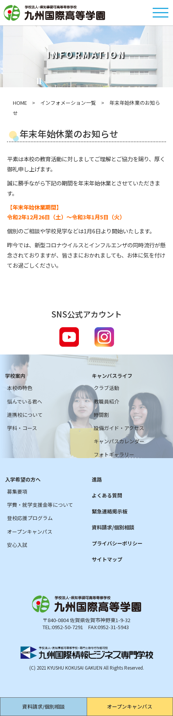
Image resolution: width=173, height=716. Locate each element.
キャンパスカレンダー (119, 441)
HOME (20, 102)
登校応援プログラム (30, 518)
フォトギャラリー (114, 454)
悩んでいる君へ (24, 401)
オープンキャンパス (129, 706)
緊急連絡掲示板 (109, 511)
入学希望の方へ (23, 479)
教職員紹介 (106, 401)
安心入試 (17, 544)
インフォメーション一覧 (68, 102)
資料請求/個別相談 (43, 706)
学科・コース (22, 428)
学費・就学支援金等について (40, 504)
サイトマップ (107, 559)
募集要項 (17, 491)
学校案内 (15, 375)
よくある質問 (107, 495)
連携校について (25, 414)
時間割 (101, 414)
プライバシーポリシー (117, 543)
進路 (97, 479)
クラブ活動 (106, 388)
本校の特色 (19, 388)
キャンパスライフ (112, 375)
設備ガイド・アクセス (119, 428)
